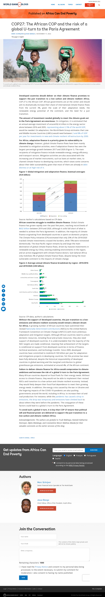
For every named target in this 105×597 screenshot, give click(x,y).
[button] (99, 5)
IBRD (21, 595)
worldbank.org (94, 1)
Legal (4, 589)
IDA (26, 595)
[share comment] (3, 309)
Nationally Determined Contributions (43, 329)
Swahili (57, 458)
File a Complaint (97, 589)
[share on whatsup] (3, 304)
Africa (33, 438)
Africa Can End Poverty (61, 13)
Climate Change (24, 438)
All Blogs (61, 4)
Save (23, 577)
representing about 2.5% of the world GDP (66, 127)
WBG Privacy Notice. (77, 465)
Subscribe (94, 450)
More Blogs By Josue (46, 508)
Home (53, 4)
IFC (30, 595)
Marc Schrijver (17, 34)
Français (79, 455)
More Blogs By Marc (46, 491)
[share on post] (3, 295)
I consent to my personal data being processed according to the (74, 464)
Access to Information (24, 589)
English (22, 37)
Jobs (34, 589)
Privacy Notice (41, 567)
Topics (70, 4)
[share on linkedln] (3, 299)
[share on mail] (3, 286)
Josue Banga (30, 34)
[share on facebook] (3, 290)
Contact (79, 4)
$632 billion (24, 228)
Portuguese (91, 455)
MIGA (34, 595)
